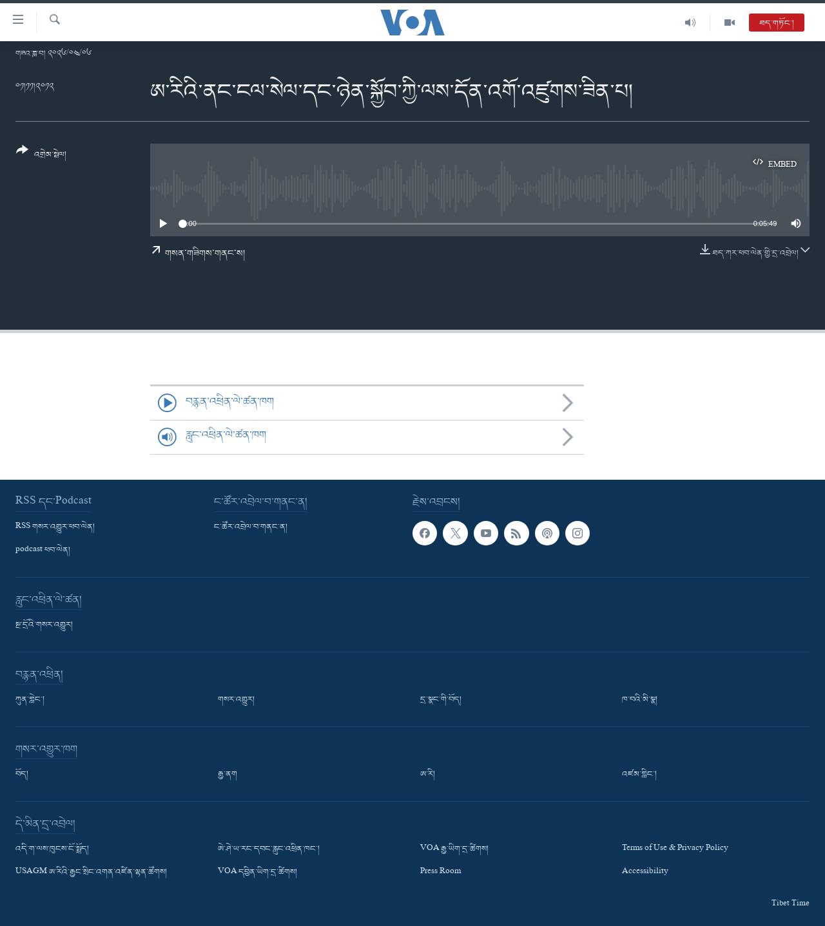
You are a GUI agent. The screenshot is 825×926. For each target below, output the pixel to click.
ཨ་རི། (427, 774)
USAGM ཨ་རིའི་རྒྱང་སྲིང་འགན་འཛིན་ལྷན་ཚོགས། (91, 872)
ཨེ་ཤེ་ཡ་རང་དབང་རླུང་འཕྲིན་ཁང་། (269, 849)
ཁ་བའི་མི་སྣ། (639, 700)
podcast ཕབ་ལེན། (42, 550)
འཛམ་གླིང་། (639, 774)
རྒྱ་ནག (227, 774)
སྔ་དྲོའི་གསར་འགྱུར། (44, 625)
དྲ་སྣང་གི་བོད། (440, 700)
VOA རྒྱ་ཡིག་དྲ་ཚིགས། (454, 849)
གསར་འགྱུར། (236, 700)
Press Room (440, 872)
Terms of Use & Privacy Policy (675, 849)
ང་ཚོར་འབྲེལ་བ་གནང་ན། (250, 527)
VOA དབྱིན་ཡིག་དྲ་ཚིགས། (257, 872)
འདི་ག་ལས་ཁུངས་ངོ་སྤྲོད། (52, 849)
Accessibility (645, 872)
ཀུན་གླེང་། (29, 700)
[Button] (41, 157)
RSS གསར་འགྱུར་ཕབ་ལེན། (55, 527)
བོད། (21, 774)
